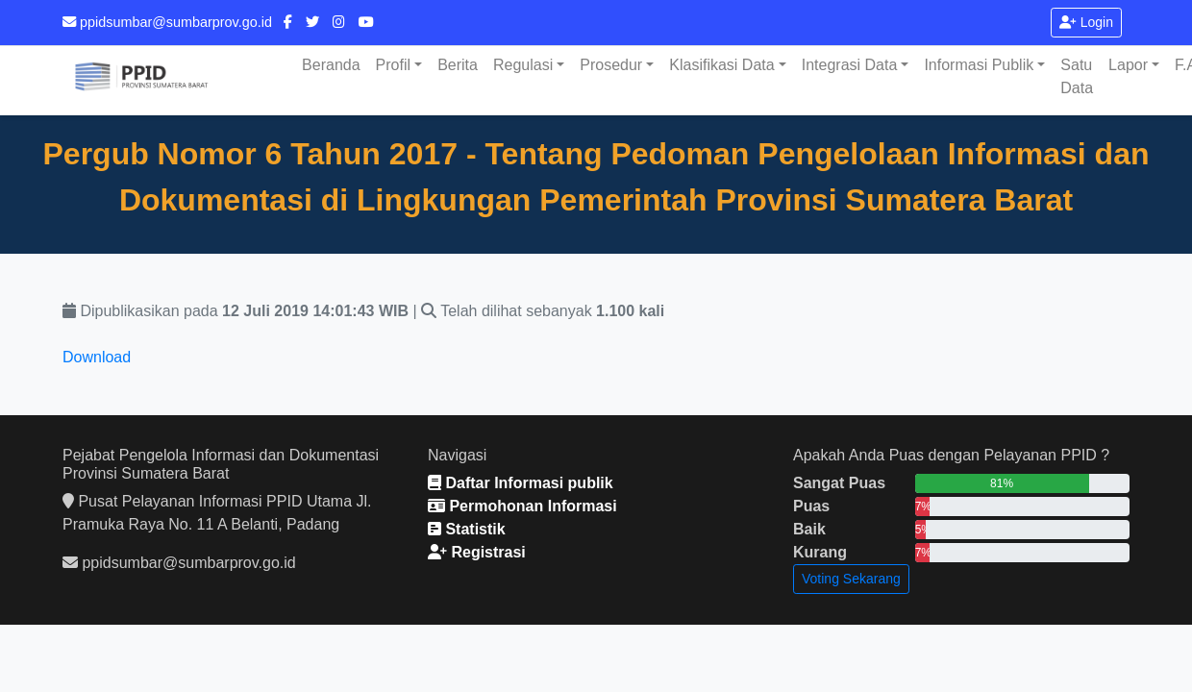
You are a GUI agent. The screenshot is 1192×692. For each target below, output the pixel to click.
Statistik (467, 529)
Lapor (1128, 65)
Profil (393, 65)
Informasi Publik (978, 65)
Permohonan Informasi (522, 506)
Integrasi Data (850, 65)
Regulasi (523, 65)
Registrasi (477, 552)
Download (96, 357)
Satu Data (1076, 76)
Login (1086, 22)
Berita (457, 65)
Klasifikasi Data (721, 65)
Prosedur (611, 65)
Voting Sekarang (851, 578)
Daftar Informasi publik (520, 483)
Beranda (331, 65)
